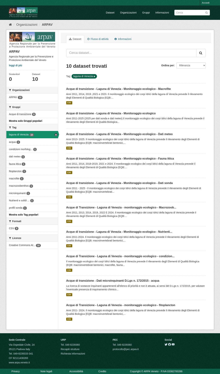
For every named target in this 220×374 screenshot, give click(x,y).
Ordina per (167, 65)
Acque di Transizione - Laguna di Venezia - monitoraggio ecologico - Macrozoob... (121, 207)
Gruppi (146, 12)
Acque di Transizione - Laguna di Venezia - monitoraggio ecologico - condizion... (120, 256)
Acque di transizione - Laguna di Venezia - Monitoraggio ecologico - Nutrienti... (119, 231)
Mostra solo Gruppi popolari (25, 120)
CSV (69, 103)
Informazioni (162, 12)
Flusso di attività (97, 39)
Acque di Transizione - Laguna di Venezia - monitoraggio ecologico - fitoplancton (120, 305)
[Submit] (206, 12)
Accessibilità (76, 371)
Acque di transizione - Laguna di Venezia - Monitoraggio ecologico (111, 113)
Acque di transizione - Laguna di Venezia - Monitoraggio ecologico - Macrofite (118, 88)
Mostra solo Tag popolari (23, 214)
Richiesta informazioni (73, 353)
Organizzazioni (128, 12)
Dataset (110, 12)
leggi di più (15, 65)
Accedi (206, 2)
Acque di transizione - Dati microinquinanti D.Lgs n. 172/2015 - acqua (112, 280)
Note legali (46, 371)
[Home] (10, 24)
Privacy (16, 371)
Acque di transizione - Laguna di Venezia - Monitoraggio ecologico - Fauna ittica (120, 158)
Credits (102, 371)
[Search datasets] (192, 12)
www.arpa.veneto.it (19, 362)
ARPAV (47, 24)
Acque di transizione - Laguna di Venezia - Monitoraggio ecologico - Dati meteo (119, 134)
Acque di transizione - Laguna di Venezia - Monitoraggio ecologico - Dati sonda (119, 183)
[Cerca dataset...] (131, 53)
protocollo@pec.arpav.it (126, 349)
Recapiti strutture (70, 349)
